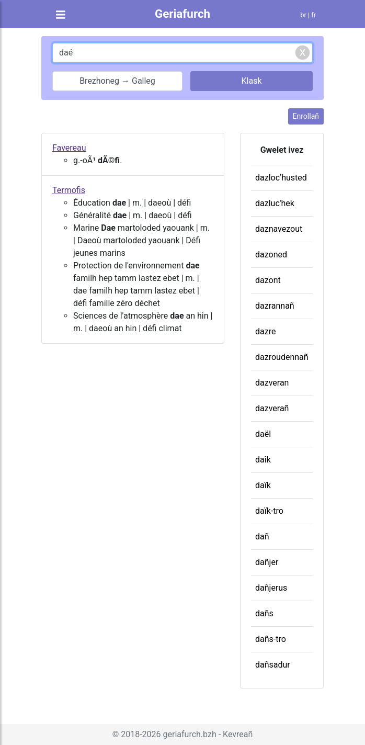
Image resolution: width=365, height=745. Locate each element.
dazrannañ (274, 306)
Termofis (68, 190)
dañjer (266, 562)
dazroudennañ (282, 357)
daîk (263, 460)
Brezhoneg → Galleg (117, 81)
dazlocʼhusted (281, 178)
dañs (264, 613)
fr (313, 15)
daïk (263, 485)
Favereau (69, 148)
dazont (268, 280)
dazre (265, 331)
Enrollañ (306, 116)
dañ (262, 536)
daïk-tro (269, 511)
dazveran (272, 383)
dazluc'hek (274, 203)
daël (263, 434)
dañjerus (271, 588)
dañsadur (272, 665)
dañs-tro (270, 639)
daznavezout (278, 229)
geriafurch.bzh (189, 734)
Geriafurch (182, 13)
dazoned (271, 254)
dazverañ (272, 408)
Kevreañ (238, 734)
